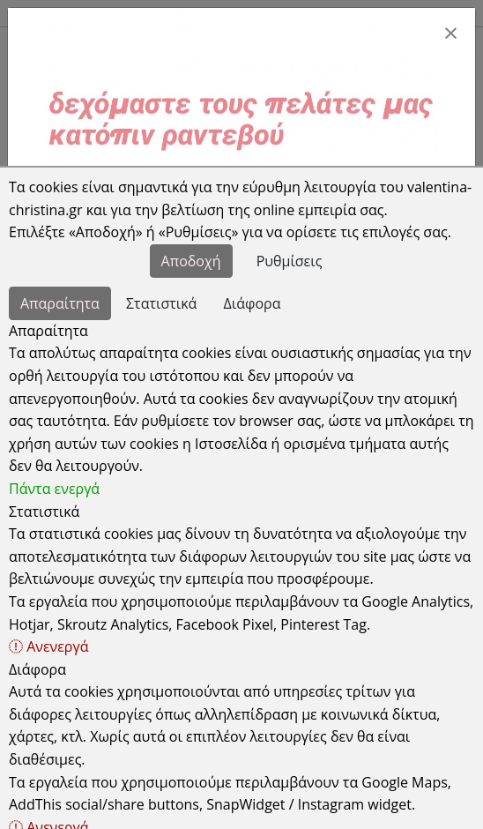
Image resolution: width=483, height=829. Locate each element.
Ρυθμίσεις (289, 261)
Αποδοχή (191, 261)
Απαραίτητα (60, 303)
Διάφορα (252, 303)
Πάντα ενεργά (54, 488)
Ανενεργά (48, 646)
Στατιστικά (161, 303)
